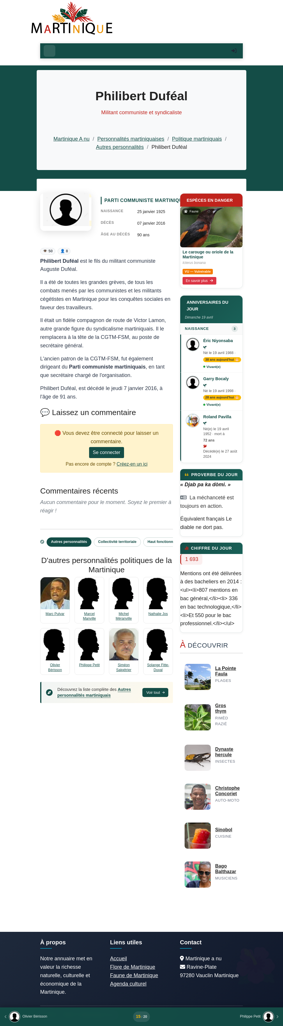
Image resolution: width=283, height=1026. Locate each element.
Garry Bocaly (216, 378)
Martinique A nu (71, 139)
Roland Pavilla (217, 416)
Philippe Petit (89, 665)
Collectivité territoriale (117, 542)
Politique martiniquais (197, 139)
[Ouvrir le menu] (49, 51)
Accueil (118, 958)
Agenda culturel (128, 984)
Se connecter (106, 452)
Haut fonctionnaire (164, 542)
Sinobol (223, 829)
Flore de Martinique (132, 967)
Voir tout (155, 692)
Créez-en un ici (132, 464)
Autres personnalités (120, 147)
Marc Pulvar (55, 614)
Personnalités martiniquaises (130, 139)
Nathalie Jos (158, 614)
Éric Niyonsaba (218, 340)
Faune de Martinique (134, 975)
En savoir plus (199, 281)
